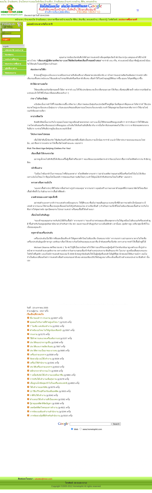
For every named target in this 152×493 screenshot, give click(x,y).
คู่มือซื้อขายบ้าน (11, 68)
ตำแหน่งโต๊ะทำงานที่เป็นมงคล (44, 399)
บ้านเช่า (68, 1)
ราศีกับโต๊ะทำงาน (38, 395)
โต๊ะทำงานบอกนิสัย (38, 387)
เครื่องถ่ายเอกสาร (38, 354)
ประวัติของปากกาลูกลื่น (40, 342)
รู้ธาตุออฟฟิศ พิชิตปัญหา (41, 403)
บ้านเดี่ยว (49, 1)
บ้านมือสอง (59, 1)
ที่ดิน (83, 1)
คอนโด (3, 1)
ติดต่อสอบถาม (10, 73)
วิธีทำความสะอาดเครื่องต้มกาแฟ (45, 338)
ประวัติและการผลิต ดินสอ (41, 346)
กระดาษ (33, 334)
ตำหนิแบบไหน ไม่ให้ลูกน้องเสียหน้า (46, 330)
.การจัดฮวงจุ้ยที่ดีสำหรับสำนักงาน (45, 415)
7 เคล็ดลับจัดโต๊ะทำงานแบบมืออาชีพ (46, 375)
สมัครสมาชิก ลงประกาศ (14, 50)
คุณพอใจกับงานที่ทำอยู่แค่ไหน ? (44, 322)
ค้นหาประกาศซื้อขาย (13, 64)
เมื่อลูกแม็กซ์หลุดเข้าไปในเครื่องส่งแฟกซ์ (48, 383)
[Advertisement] (13, 124)
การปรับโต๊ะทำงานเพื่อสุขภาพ (43, 379)
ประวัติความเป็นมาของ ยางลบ (43, 350)
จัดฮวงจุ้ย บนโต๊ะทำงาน (41, 359)
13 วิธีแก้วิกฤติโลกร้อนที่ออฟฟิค (44, 391)
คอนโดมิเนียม (37, 1)
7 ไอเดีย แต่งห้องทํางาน (41, 326)
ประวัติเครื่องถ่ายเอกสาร (41, 367)
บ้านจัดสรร (13, 1)
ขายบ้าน (76, 1)
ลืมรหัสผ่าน (9, 55)
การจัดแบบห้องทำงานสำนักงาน (44, 411)
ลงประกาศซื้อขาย (11, 59)
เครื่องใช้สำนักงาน (38, 363)
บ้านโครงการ (25, 1)
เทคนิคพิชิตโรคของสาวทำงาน (44, 407)
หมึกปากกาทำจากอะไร (40, 371)
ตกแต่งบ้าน (91, 1)
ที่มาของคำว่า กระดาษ (40, 318)
